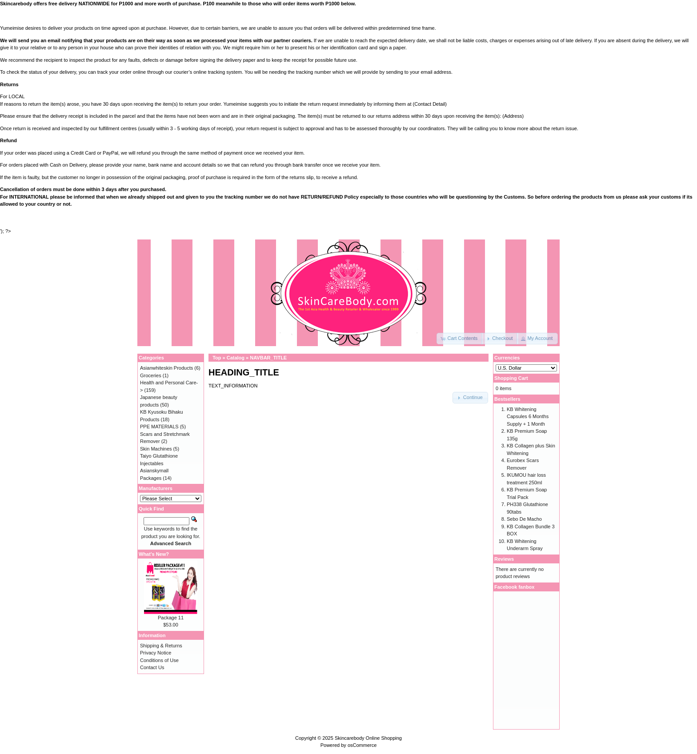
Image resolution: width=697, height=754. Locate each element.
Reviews (504, 559)
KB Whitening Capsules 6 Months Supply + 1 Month (528, 417)
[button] (460, 338)
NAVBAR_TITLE (268, 357)
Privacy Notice (155, 652)
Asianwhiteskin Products (166, 368)
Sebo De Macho (524, 519)
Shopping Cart (511, 378)
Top (216, 357)
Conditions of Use (159, 660)
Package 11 (171, 617)
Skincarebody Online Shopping (368, 738)
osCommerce (362, 745)
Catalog (235, 357)
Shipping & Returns (161, 645)
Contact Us (152, 667)
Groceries (150, 375)
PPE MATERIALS (159, 426)
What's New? (154, 554)
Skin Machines (156, 448)
